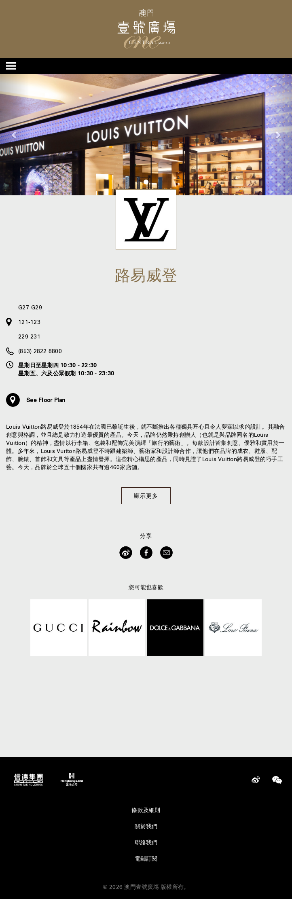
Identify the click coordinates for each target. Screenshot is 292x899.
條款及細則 (145, 810)
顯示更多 (146, 495)
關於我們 (146, 826)
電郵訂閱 (146, 858)
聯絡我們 (146, 842)
